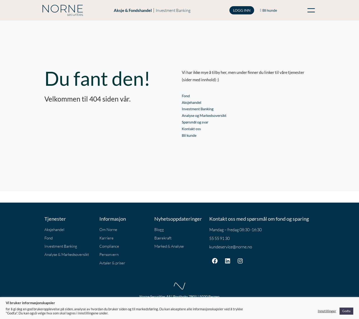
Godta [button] (346, 311)
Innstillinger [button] (327, 311)
